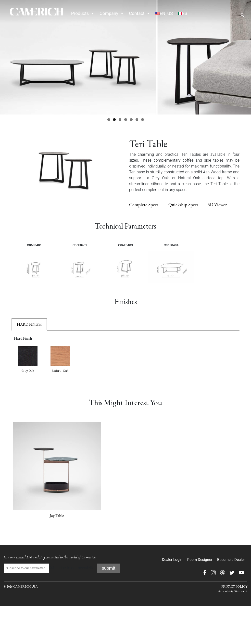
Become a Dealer (231, 559)
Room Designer (199, 559)
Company (112, 13)
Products (83, 13)
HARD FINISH (29, 324)
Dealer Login (172, 559)
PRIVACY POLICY (234, 586)
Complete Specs (143, 204)
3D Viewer (217, 204)
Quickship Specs (183, 204)
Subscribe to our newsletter (50, 568)
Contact (139, 13)
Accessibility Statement (232, 591)
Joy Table (57, 515)
